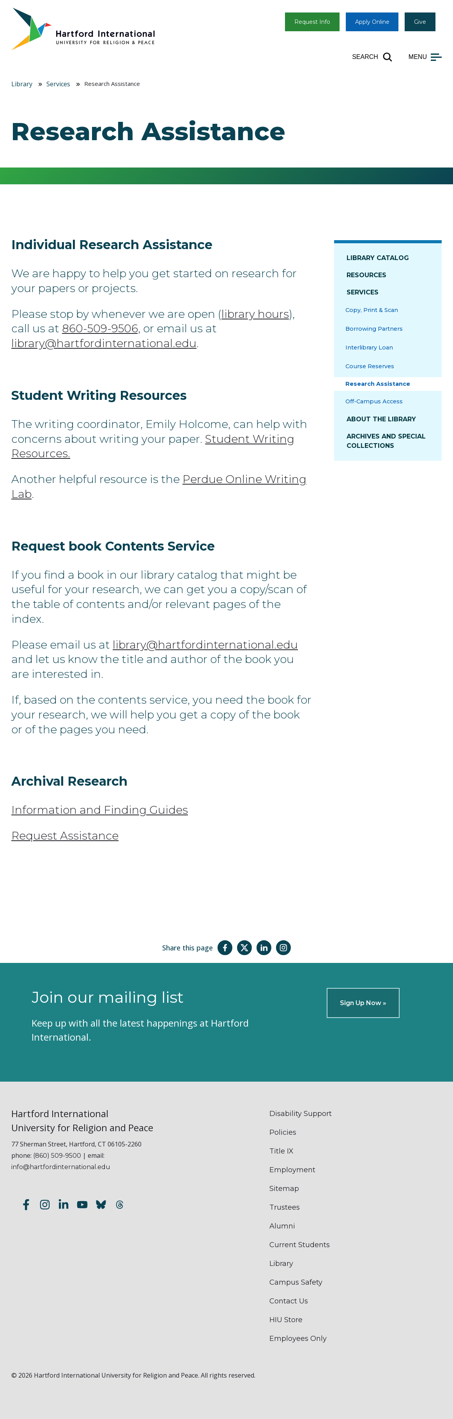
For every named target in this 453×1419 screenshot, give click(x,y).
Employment (292, 1170)
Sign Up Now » (363, 1003)
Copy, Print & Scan (371, 310)
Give (420, 21)
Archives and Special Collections (386, 441)
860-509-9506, (101, 328)
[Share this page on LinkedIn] (264, 947)
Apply (372, 21)
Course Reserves (369, 366)
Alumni (282, 1226)
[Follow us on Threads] (119, 1205)
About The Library (381, 419)
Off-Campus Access (374, 401)
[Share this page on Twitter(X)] (244, 947)
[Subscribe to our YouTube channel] (82, 1205)
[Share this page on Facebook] (225, 947)
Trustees (284, 1207)
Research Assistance (377, 383)
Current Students (299, 1245)
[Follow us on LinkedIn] (63, 1205)
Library (21, 84)
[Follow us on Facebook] (26, 1205)
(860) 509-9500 (57, 1155)
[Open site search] (372, 57)
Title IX (281, 1151)
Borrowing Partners (374, 328)
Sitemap (284, 1188)
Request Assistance (65, 835)
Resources (366, 275)
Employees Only (298, 1338)
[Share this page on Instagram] (283, 947)
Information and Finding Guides (99, 809)
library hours (255, 314)
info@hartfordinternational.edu (60, 1167)
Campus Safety (295, 1282)
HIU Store (286, 1320)
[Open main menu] (425, 57)
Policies (282, 1132)
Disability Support (300, 1113)
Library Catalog (378, 258)
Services (58, 84)
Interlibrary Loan (369, 347)
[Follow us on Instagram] (44, 1205)
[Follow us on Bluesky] (101, 1205)
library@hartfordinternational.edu (103, 343)
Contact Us (288, 1301)
